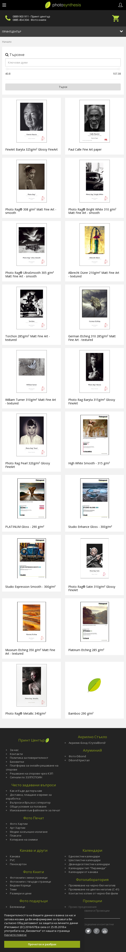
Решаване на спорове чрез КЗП (31, 773)
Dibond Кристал (79, 760)
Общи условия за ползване (28, 806)
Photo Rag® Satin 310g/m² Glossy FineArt (91, 588)
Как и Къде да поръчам (26, 791)
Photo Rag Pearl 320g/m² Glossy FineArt (27, 465)
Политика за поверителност (29, 758)
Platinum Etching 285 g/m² (86, 650)
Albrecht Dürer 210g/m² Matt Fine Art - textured (93, 274)
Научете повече (15, 935)
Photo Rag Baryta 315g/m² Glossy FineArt (91, 401)
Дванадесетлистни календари (89, 864)
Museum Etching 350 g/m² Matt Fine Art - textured (30, 651)
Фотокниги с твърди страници (30, 881)
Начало (7, 42)
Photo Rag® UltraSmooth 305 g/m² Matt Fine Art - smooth (29, 274)
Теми (13, 889)
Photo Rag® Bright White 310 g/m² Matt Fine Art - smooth (92, 211)
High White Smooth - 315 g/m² (89, 463)
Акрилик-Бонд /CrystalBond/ (87, 743)
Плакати (15, 835)
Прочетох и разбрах (42, 944)
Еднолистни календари (84, 856)
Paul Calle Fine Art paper (85, 149)
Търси (63, 87)
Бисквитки (17, 762)
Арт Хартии (17, 828)
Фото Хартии (19, 824)
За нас (14, 750)
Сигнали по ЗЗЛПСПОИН (26, 777)
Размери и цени (20, 893)
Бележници (17, 907)
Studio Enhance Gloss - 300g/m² (90, 527)
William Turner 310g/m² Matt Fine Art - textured (30, 401)
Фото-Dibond (77, 756)
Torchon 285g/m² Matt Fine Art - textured (27, 338)
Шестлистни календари (85, 860)
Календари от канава (83, 872)
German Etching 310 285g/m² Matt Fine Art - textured (92, 338)
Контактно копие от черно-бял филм (93, 893)
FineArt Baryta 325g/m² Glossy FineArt (31, 149)
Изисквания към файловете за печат (35, 810)
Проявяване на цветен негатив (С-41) (94, 889)
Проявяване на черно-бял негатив (92, 885)
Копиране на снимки (24, 839)
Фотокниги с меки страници (28, 877)
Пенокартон (18, 864)
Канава (15, 856)
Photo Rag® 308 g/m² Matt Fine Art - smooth (30, 211)
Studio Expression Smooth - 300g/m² (30, 587)
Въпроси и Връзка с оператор (30, 802)
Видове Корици (20, 885)
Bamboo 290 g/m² (81, 713)
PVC (12, 860)
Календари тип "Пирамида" (87, 868)
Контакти (16, 754)
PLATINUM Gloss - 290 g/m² (24, 527)
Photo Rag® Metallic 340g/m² (25, 713)
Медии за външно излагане (29, 832)
